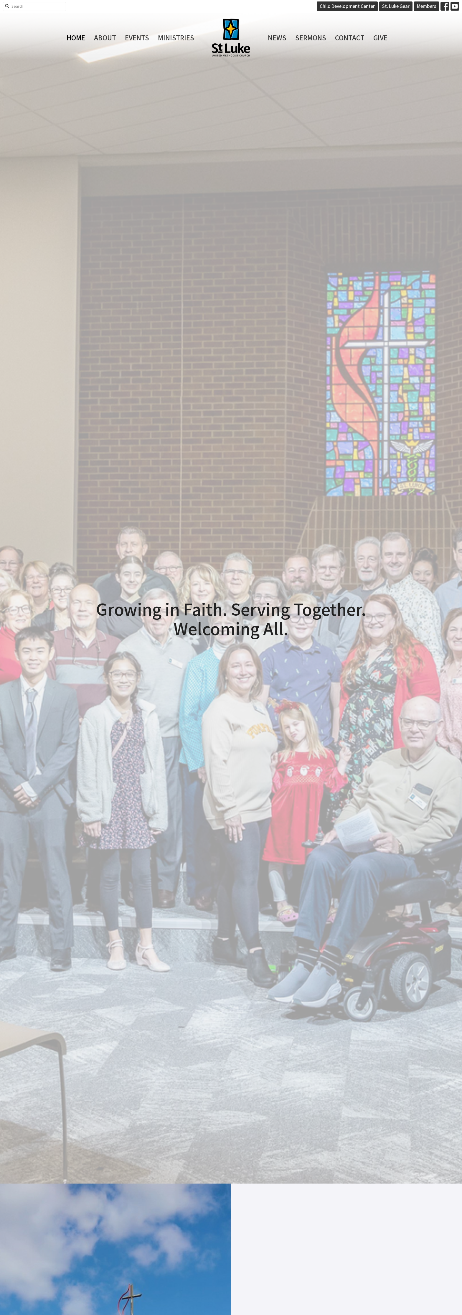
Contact (349, 37)
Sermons (310, 37)
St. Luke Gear (396, 6)
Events (137, 37)
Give (380, 37)
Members (426, 6)
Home (76, 37)
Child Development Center (347, 6)
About (105, 37)
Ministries (176, 37)
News (277, 37)
